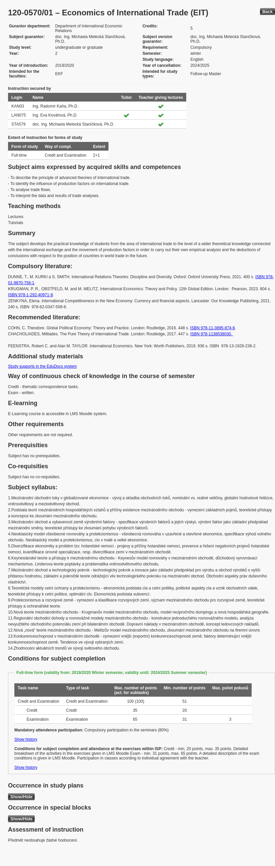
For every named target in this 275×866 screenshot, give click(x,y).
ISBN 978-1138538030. (211, 334)
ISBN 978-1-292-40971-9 (30, 295)
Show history (25, 739)
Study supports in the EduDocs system (42, 366)
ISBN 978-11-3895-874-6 (212, 328)
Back (267, 11)
